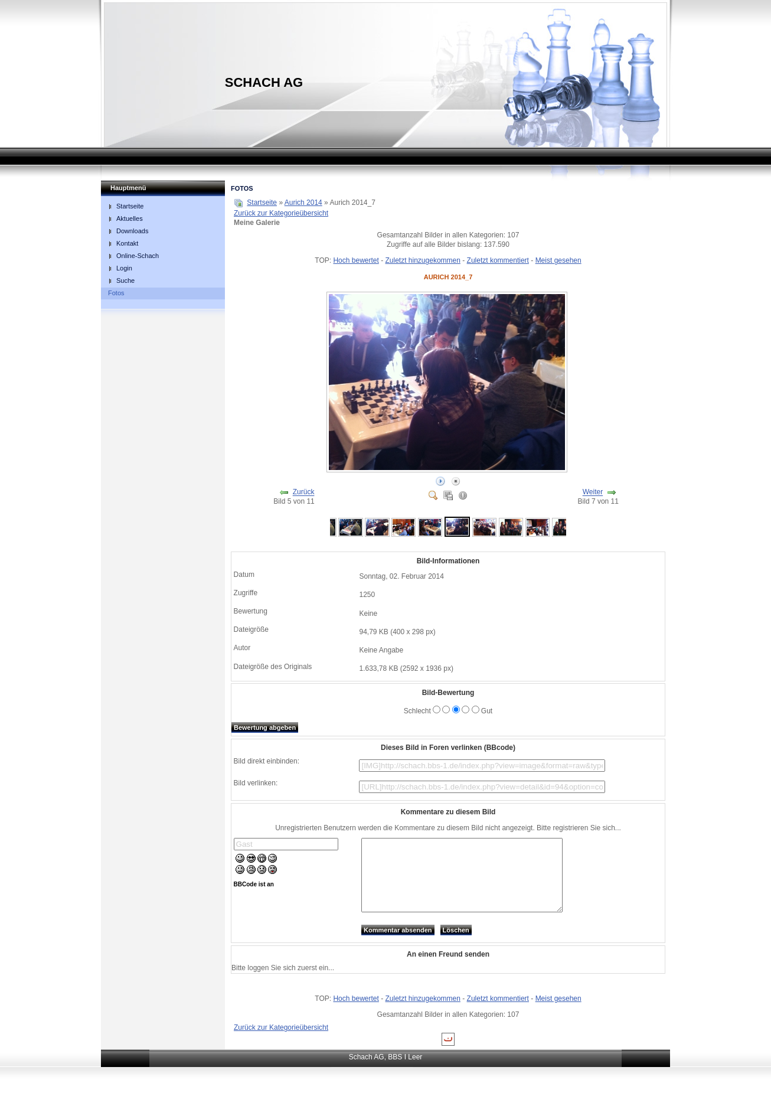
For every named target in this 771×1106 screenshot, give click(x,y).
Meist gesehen (558, 260)
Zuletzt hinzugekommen (423, 260)
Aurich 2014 (303, 202)
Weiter (593, 492)
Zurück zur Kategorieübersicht (281, 213)
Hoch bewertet (355, 260)
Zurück (304, 492)
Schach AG (264, 82)
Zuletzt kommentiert (498, 260)
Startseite (262, 202)
